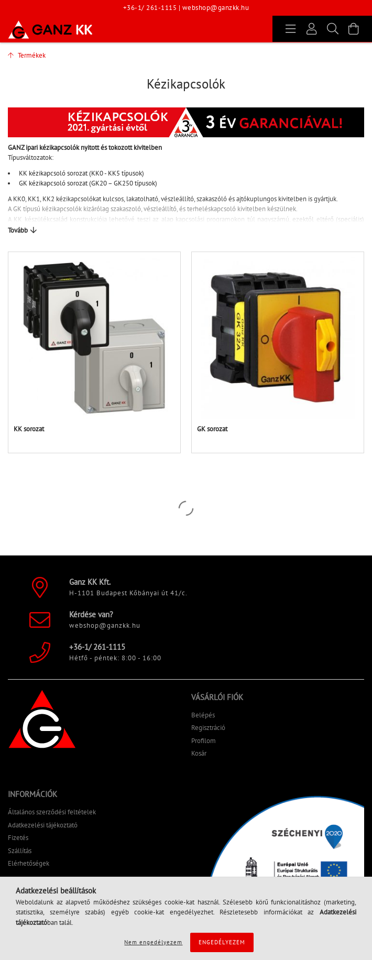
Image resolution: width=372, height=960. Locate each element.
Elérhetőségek (28, 863)
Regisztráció (208, 727)
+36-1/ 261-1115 (150, 7)
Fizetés (18, 837)
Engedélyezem (222, 942)
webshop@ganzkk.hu (215, 7)
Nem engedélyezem (153, 942)
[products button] (290, 28)
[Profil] (311, 28)
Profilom (203, 740)
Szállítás (19, 850)
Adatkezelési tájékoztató (43, 825)
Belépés (203, 715)
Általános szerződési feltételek (52, 812)
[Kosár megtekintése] (353, 28)
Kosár (198, 753)
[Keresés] (332, 28)
